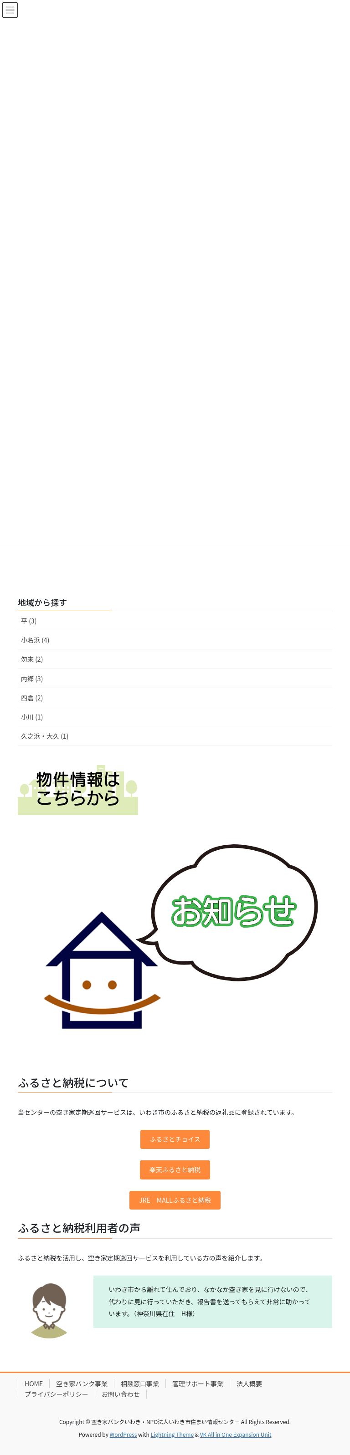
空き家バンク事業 (82, 1383)
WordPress (123, 1434)
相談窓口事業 (140, 1383)
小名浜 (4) (35, 639)
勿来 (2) (32, 659)
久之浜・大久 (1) (44, 735)
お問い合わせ (121, 1394)
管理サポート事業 (197, 1383)
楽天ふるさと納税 (175, 1169)
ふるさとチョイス (175, 1139)
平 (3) (28, 620)
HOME (34, 1383)
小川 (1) (32, 716)
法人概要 (249, 1383)
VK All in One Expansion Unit (236, 1434)
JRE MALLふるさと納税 (175, 1200)
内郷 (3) (32, 678)
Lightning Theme (172, 1434)
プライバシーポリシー (56, 1394)
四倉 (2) (32, 697)
